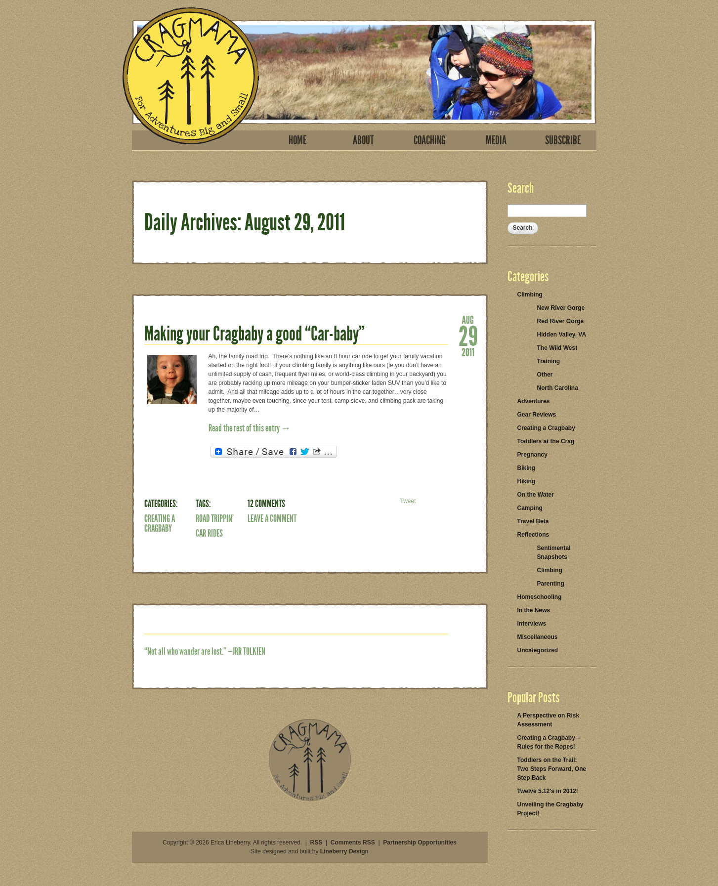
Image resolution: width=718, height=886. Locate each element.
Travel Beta (533, 521)
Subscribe (563, 140)
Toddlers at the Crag (546, 441)
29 (468, 335)
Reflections (533, 534)
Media (496, 140)
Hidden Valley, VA (562, 334)
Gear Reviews (536, 414)
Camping (530, 508)
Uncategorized (537, 650)
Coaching (430, 140)
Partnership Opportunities (420, 842)
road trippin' (215, 518)
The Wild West (557, 347)
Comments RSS (353, 842)
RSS (316, 842)
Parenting (550, 583)
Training (548, 361)
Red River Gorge (560, 321)
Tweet (408, 501)
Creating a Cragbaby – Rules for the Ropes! (548, 742)
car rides (209, 533)
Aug (468, 319)
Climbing (530, 294)
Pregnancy (532, 454)
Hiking (526, 481)
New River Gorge (561, 307)
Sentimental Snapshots (554, 552)
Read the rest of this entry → (250, 428)
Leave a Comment (272, 518)
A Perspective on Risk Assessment (548, 720)
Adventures (533, 401)
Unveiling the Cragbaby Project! (550, 809)
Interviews (532, 623)
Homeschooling (539, 596)
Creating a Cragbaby (159, 523)
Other (545, 374)
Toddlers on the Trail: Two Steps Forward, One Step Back (552, 769)
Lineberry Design (344, 851)
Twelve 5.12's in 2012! (547, 791)
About (363, 140)
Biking (526, 467)
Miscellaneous (537, 636)
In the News (533, 610)
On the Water (535, 494)
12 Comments (266, 503)
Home (297, 140)
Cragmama (190, 75)
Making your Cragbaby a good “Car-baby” (254, 333)
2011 (468, 351)
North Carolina (557, 387)
